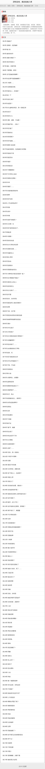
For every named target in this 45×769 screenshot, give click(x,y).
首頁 (9, 6)
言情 (13, 6)
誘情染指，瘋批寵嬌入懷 (25, 6)
